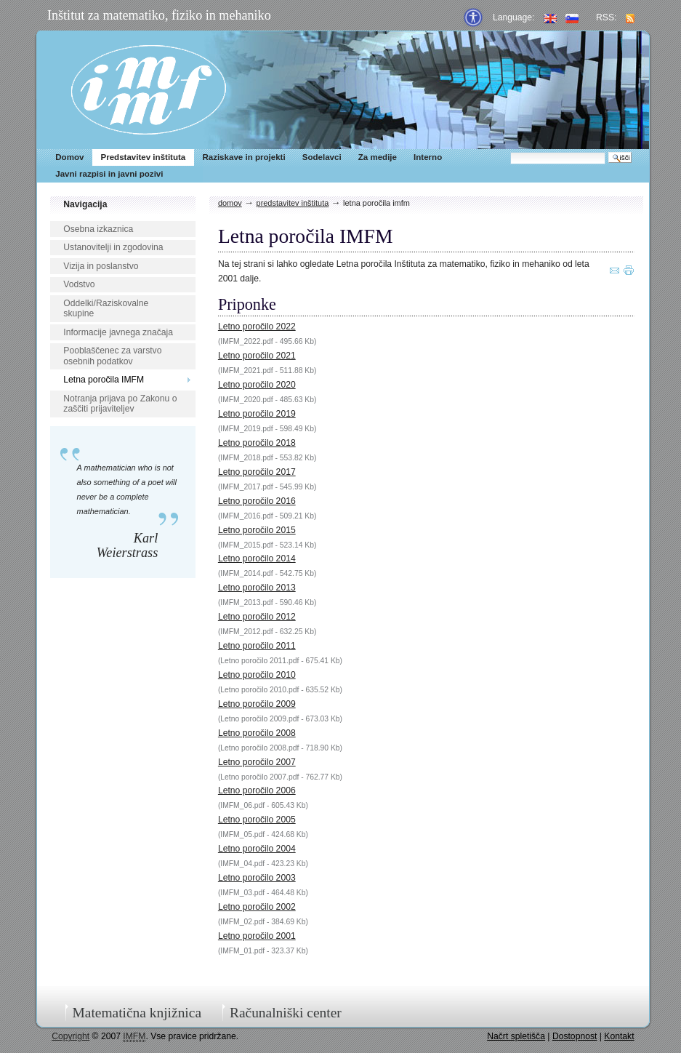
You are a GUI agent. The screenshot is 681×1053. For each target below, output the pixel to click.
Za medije (377, 157)
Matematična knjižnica (136, 1012)
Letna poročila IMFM (103, 380)
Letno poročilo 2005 (257, 819)
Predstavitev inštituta (142, 157)
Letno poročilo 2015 (257, 530)
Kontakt (619, 1036)
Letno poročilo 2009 (257, 704)
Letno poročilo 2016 (257, 501)
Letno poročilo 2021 (257, 356)
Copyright (70, 1036)
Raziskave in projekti (243, 157)
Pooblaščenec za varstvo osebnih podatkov (112, 356)
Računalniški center (286, 1012)
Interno (428, 157)
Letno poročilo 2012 (257, 617)
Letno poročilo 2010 (257, 675)
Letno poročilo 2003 (257, 878)
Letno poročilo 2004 (257, 849)
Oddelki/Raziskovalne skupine (105, 308)
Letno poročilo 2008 (257, 733)
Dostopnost (574, 1036)
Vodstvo (78, 284)
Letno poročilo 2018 (257, 443)
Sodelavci (322, 157)
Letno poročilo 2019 (257, 414)
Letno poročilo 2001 (257, 936)
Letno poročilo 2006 (257, 790)
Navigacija (85, 204)
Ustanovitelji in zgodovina (113, 247)
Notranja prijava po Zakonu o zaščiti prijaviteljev (120, 404)
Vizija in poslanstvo (100, 266)
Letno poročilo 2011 (257, 646)
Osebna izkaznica (98, 229)
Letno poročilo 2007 (257, 762)
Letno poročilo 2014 (257, 558)
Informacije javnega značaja (118, 332)
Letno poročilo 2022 (257, 326)
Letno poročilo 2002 (257, 907)
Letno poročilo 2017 (257, 472)
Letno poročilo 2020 (257, 385)
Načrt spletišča (516, 1036)
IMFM (148, 90)
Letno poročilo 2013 (257, 587)
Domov (69, 157)
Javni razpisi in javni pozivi (109, 173)
